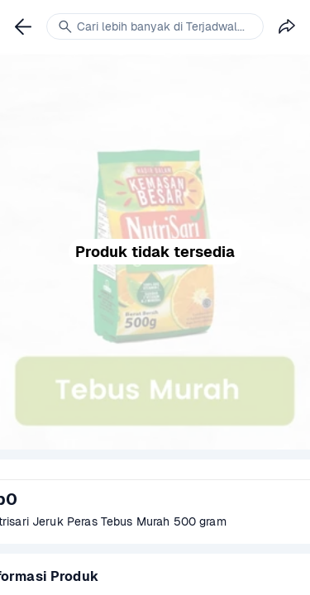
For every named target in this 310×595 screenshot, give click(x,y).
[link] (23, 26)
